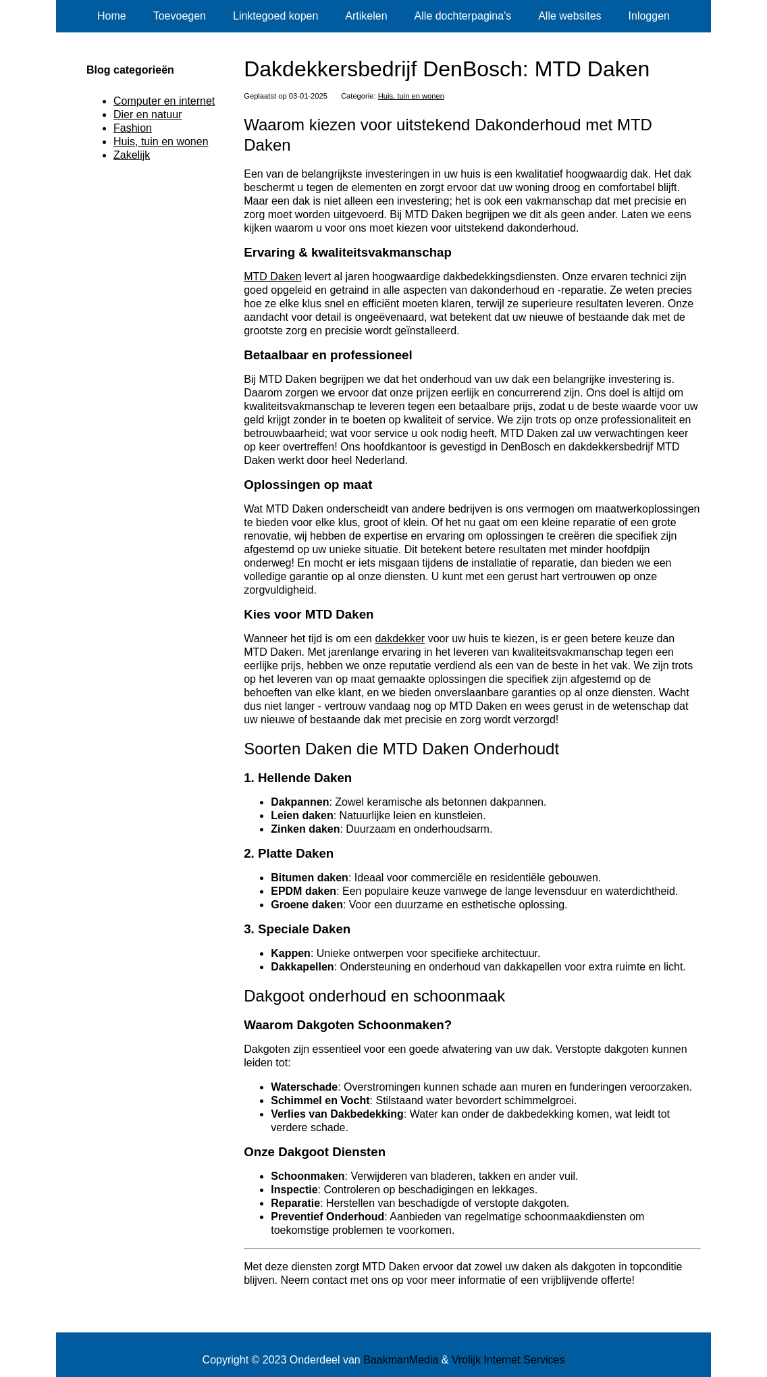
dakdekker (400, 638)
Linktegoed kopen (275, 16)
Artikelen (366, 16)
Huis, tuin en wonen (411, 96)
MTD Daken (272, 276)
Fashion (132, 128)
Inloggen (649, 16)
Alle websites (569, 16)
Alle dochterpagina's (463, 16)
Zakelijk (131, 155)
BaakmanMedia (400, 1360)
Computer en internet (164, 101)
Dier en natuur (147, 114)
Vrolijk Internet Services (508, 1360)
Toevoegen (179, 16)
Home (111, 16)
